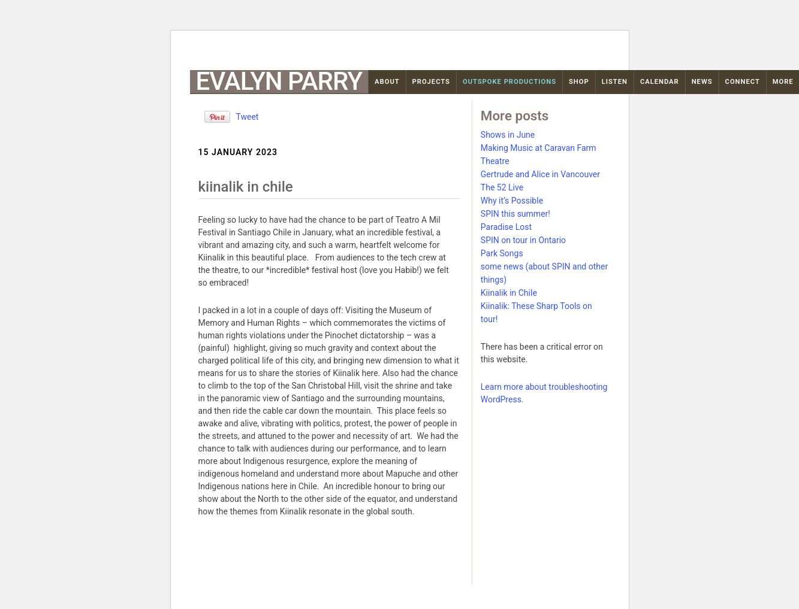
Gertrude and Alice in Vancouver (540, 174)
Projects (431, 82)
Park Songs (502, 253)
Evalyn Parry (279, 81)
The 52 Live (502, 187)
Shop (579, 82)
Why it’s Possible (512, 200)
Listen (615, 82)
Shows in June (508, 135)
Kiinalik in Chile (509, 293)
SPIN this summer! (515, 214)
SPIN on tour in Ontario (523, 240)
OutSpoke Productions (509, 82)
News (702, 82)
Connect (742, 82)
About (387, 82)
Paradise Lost (506, 227)
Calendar (659, 82)
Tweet (247, 117)
